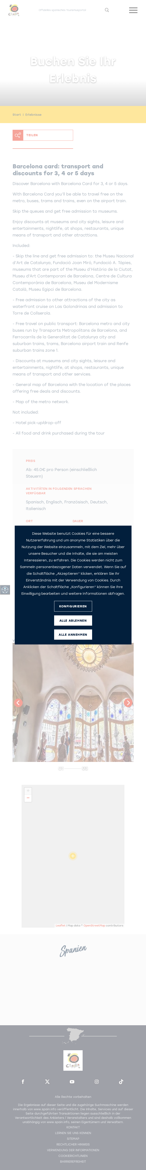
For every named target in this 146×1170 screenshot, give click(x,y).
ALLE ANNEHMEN (73, 634)
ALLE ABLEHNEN (73, 620)
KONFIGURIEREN (73, 606)
